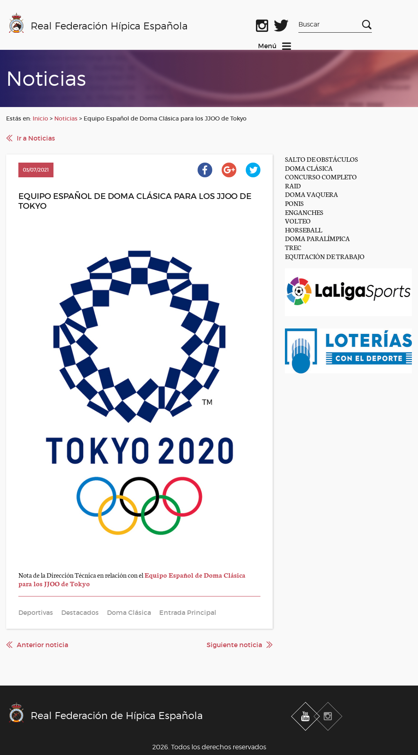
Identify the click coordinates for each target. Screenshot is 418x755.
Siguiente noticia (234, 644)
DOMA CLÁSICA (309, 167)
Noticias (66, 118)
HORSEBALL (303, 229)
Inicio (40, 118)
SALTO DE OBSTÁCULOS (321, 158)
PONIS (294, 203)
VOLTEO (298, 220)
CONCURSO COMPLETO (321, 176)
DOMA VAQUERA (311, 194)
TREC (293, 247)
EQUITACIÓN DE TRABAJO (325, 256)
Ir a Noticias (36, 138)
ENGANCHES (304, 212)
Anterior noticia (42, 644)
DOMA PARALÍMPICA (317, 238)
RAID (293, 185)
